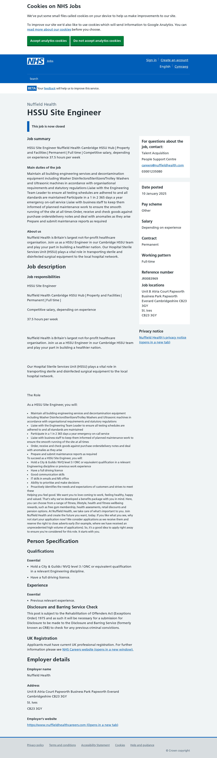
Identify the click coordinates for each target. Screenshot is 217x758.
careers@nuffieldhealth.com (163, 165)
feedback (50, 88)
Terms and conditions (62, 745)
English (165, 67)
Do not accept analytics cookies (97, 41)
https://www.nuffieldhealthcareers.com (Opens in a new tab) (72, 725)
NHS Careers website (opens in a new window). (97, 649)
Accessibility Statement (95, 745)
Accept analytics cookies (48, 41)
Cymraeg (181, 67)
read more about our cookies (49, 29)
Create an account (174, 60)
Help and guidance (142, 745)
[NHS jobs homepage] (40, 61)
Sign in (151, 60)
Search (34, 78)
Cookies (120, 745)
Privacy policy (35, 745)
